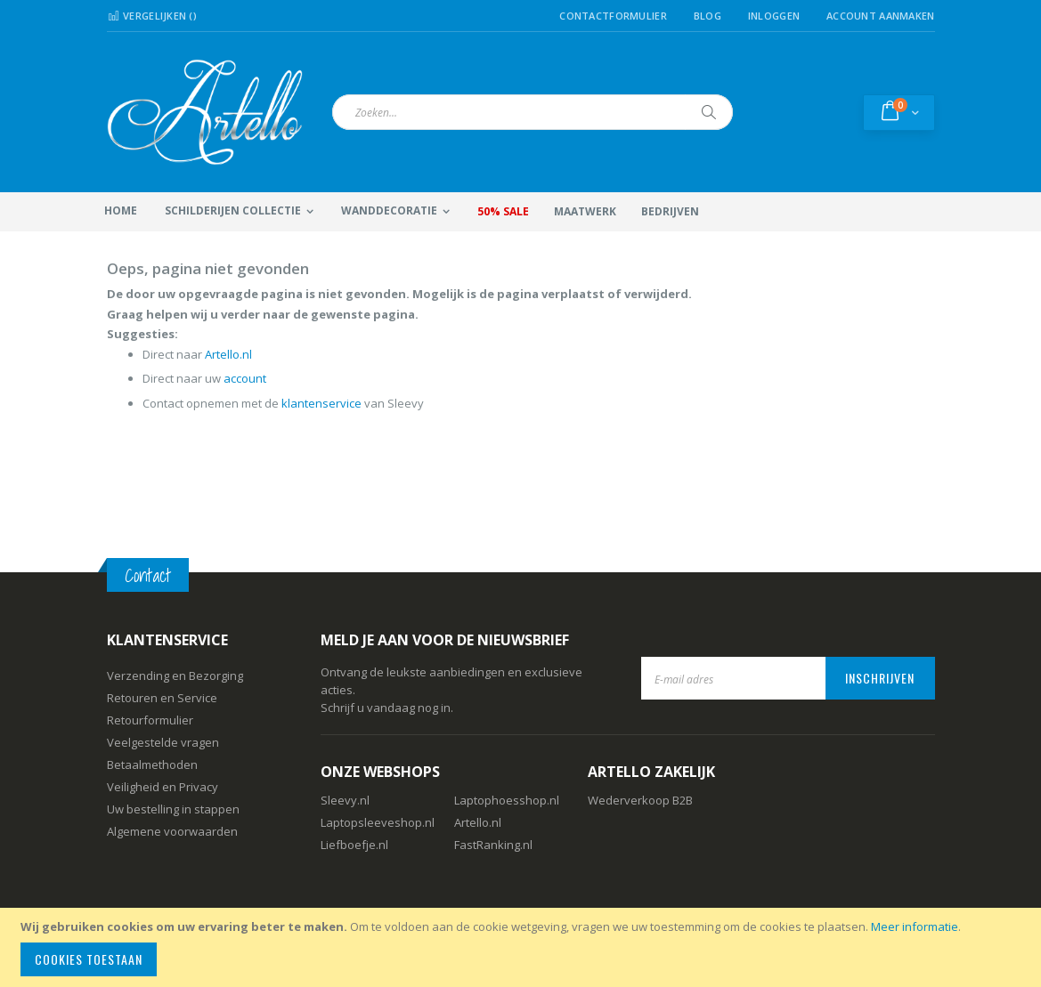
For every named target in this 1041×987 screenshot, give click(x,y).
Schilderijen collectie (233, 210)
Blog (707, 15)
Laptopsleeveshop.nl (378, 822)
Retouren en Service (162, 698)
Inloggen (774, 15)
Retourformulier (150, 720)
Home (120, 210)
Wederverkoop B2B (640, 800)
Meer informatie (914, 926)
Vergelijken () (152, 15)
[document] (523, 947)
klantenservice (321, 403)
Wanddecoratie (389, 210)
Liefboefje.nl (354, 845)
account (245, 378)
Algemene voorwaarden (172, 831)
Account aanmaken (880, 15)
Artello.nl (228, 354)
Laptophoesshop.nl (506, 800)
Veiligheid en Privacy (162, 787)
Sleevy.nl (345, 800)
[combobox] (532, 112)
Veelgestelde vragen (163, 742)
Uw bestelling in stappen (173, 809)
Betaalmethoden (152, 764)
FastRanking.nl (493, 845)
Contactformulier (612, 15)
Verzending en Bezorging (175, 675)
